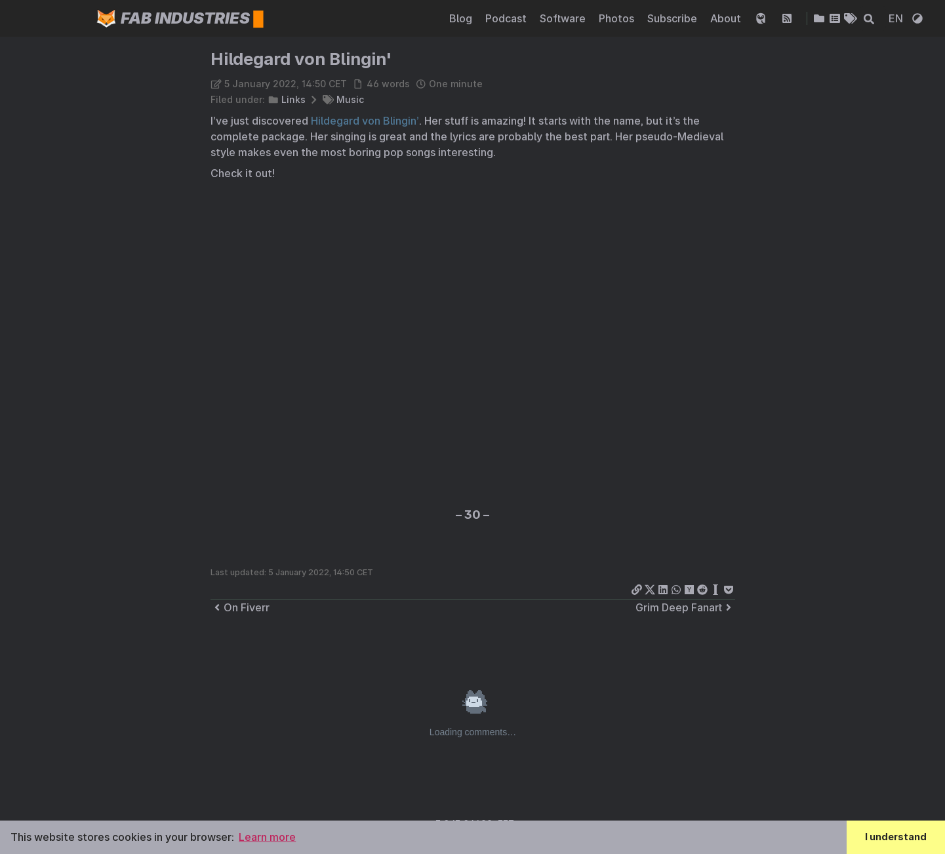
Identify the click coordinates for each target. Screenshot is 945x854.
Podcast (507, 18)
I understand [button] (896, 836)
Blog (462, 18)
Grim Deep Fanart (685, 607)
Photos (618, 18)
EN (897, 18)
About (727, 18)
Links (293, 99)
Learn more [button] (267, 837)
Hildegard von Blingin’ (365, 120)
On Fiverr (240, 607)
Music (350, 99)
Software (564, 18)
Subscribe (673, 18)
